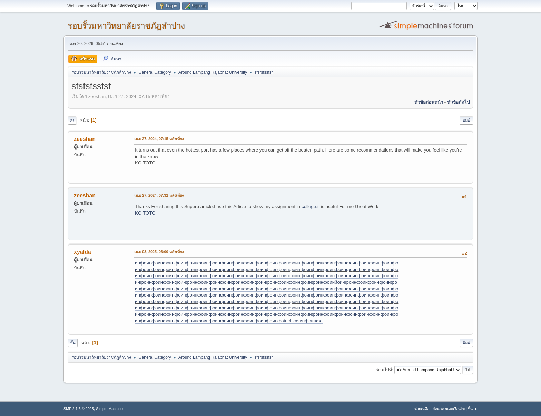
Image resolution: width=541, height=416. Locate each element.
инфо (140, 263)
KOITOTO (145, 213)
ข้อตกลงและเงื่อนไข (449, 409)
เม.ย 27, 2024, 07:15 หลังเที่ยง (159, 139)
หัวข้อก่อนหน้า (428, 102)
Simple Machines (110, 409)
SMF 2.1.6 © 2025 (78, 409)
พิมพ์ (466, 120)
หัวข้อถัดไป (458, 102)
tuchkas (291, 320)
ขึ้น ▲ (473, 409)
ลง (72, 120)
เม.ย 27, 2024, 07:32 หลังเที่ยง (159, 195)
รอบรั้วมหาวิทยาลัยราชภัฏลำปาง (126, 25)
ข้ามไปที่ (384, 369)
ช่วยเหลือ (421, 409)
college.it (311, 206)
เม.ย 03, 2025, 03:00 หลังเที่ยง (159, 252)
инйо (334, 282)
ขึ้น (73, 343)
